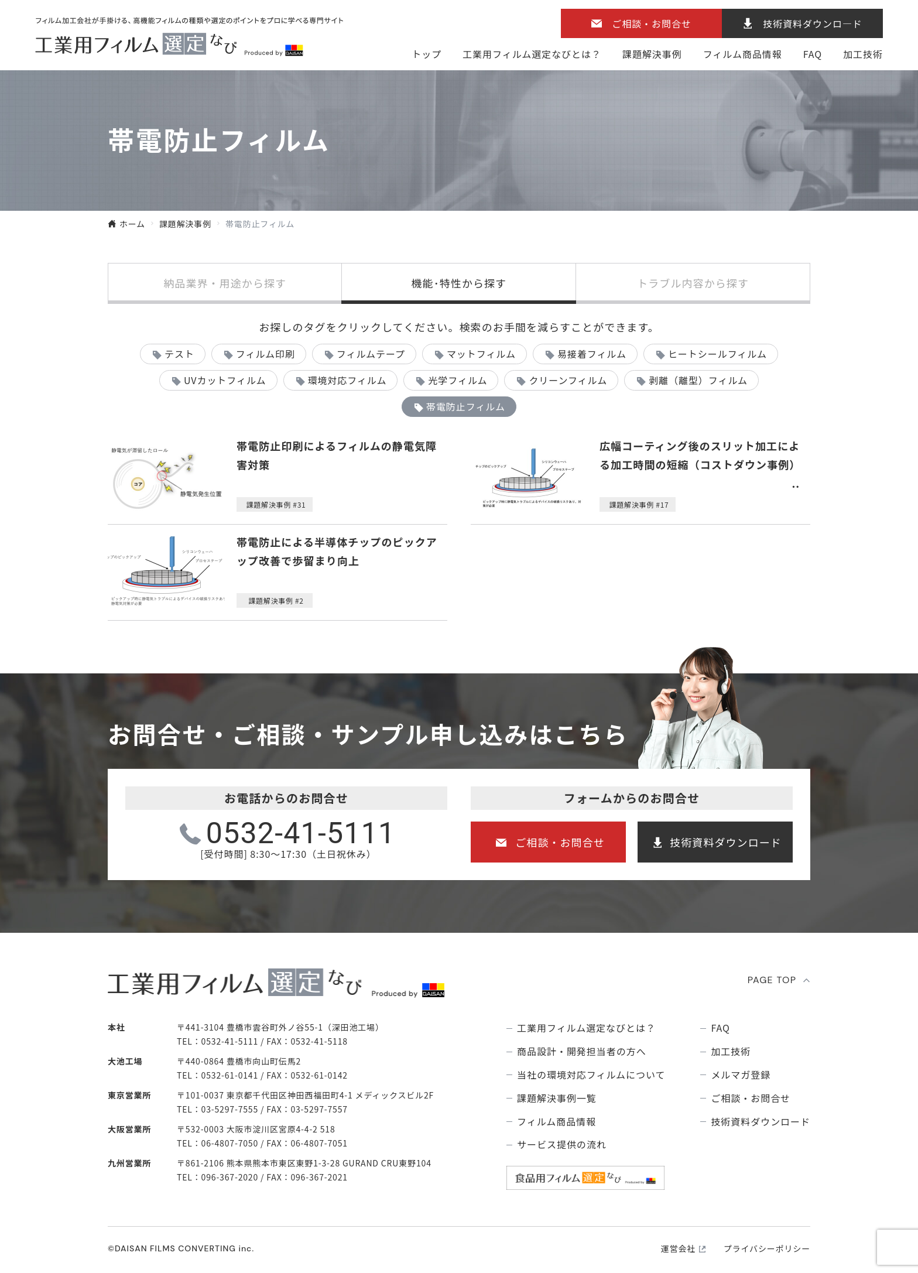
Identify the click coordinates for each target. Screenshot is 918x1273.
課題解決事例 (652, 54)
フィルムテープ (371, 354)
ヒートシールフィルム (717, 354)
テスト (179, 354)
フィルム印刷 (265, 354)
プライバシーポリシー (767, 1248)
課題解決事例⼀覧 (557, 1098)
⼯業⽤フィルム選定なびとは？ (532, 54)
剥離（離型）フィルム (698, 380)
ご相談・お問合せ (651, 23)
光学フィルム (457, 380)
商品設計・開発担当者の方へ (581, 1051)
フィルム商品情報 (742, 54)
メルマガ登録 (740, 1075)
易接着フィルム (591, 354)
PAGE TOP (772, 980)
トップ (426, 54)
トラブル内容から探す (693, 282)
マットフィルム (481, 354)
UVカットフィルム (225, 380)
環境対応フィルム (346, 380)
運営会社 (678, 1248)
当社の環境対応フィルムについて (591, 1075)
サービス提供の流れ (562, 1144)
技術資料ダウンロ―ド (812, 23)
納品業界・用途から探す (224, 282)
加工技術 (863, 54)
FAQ (812, 54)
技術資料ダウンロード (726, 842)
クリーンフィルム (568, 380)
